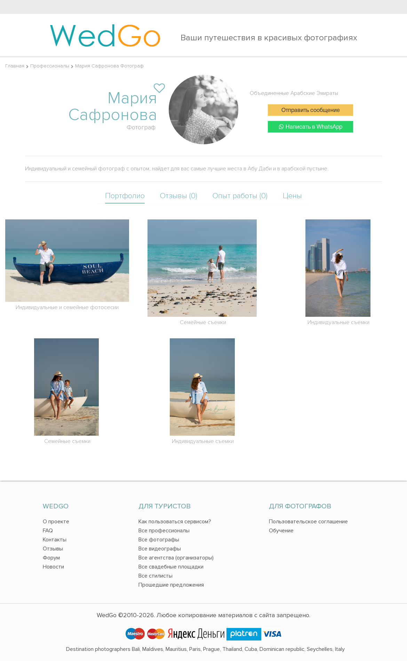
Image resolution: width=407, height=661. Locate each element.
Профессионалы (49, 66)
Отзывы (53, 548)
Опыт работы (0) (240, 196)
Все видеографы (159, 548)
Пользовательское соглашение (308, 521)
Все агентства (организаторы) (176, 557)
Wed (105, 35)
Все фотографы (158, 539)
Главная (14, 66)
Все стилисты (155, 575)
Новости (53, 566)
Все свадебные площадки (171, 566)
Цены (292, 196)
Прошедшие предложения (171, 584)
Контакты (54, 539)
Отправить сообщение (310, 110)
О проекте (56, 521)
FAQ (48, 530)
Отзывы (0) (178, 196)
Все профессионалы (164, 530)
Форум (51, 557)
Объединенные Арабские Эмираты (294, 93)
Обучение (281, 530)
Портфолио (125, 196)
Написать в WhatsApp (310, 127)
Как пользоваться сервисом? (174, 521)
